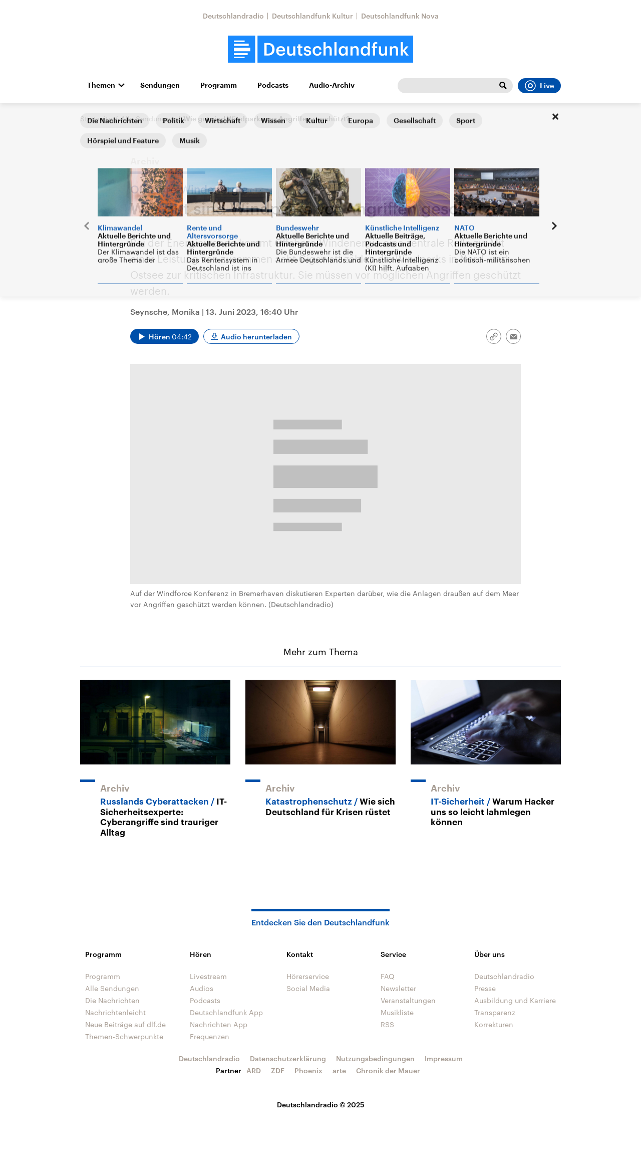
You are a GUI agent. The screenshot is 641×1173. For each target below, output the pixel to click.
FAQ (388, 976)
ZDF (277, 1070)
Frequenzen (209, 1036)
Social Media (308, 988)
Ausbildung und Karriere (515, 1000)
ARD (253, 1070)
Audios (201, 988)
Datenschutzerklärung (288, 1058)
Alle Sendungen (148, 118)
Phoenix (308, 1070)
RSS (387, 1024)
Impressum (444, 1058)
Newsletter (398, 988)
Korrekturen (493, 1024)
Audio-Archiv (332, 85)
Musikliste (397, 1012)
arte (339, 1070)
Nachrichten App (218, 1024)
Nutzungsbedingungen (375, 1058)
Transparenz (494, 1012)
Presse (485, 988)
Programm (218, 85)
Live (539, 85)
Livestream (208, 976)
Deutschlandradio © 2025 (321, 1104)
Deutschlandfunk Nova (400, 16)
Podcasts (272, 85)
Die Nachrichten (112, 1000)
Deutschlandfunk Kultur (312, 16)
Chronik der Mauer (388, 1070)
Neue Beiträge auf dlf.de (125, 1024)
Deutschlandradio (233, 16)
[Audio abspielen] (164, 336)
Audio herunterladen (256, 336)
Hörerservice (307, 976)
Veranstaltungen (408, 1000)
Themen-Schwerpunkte (124, 1036)
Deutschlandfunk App (226, 1012)
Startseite (96, 118)
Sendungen (160, 85)
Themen (101, 85)
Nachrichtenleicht (115, 1012)
